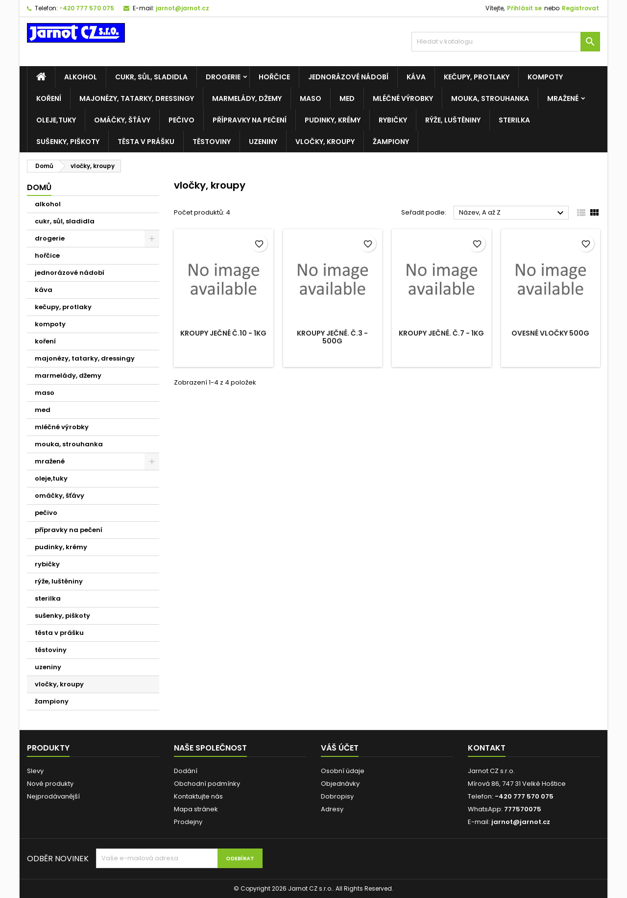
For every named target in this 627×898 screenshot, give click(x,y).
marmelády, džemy (247, 98)
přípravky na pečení (250, 120)
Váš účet (340, 747)
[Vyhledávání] (505, 41)
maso (310, 98)
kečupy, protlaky (476, 77)
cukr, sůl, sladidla (151, 77)
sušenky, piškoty (67, 141)
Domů (39, 187)
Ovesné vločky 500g (550, 333)
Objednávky (340, 783)
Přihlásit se (524, 8)
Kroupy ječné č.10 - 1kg (223, 333)
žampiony (391, 141)
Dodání (185, 771)
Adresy (332, 809)
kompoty (545, 77)
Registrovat (580, 8)
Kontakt (487, 747)
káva (416, 77)
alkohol (80, 77)
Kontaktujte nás (198, 796)
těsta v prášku (146, 141)
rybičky (393, 120)
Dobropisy (337, 796)
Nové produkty (50, 783)
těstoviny (212, 141)
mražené (563, 98)
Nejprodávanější (53, 796)
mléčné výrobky (403, 98)
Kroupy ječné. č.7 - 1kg (441, 333)
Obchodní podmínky (207, 783)
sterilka (514, 120)
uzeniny (263, 141)
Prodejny (188, 821)
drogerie (223, 77)
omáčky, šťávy (122, 120)
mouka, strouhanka (490, 98)
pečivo (181, 120)
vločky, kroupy (325, 141)
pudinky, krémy (333, 120)
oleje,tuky (56, 120)
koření (48, 98)
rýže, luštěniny (453, 120)
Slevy (35, 771)
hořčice (274, 77)
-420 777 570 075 (86, 8)
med (347, 98)
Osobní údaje (342, 771)
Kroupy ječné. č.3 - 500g (332, 337)
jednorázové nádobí (348, 77)
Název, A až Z (512, 213)
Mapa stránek (196, 809)
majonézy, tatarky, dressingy (136, 98)
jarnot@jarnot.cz (182, 8)
